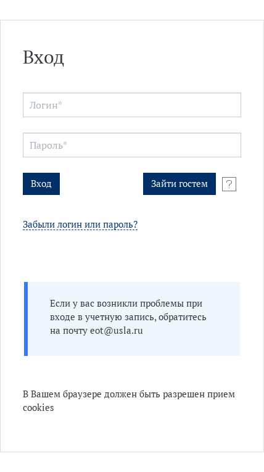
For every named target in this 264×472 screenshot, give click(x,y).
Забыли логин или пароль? (80, 225)
